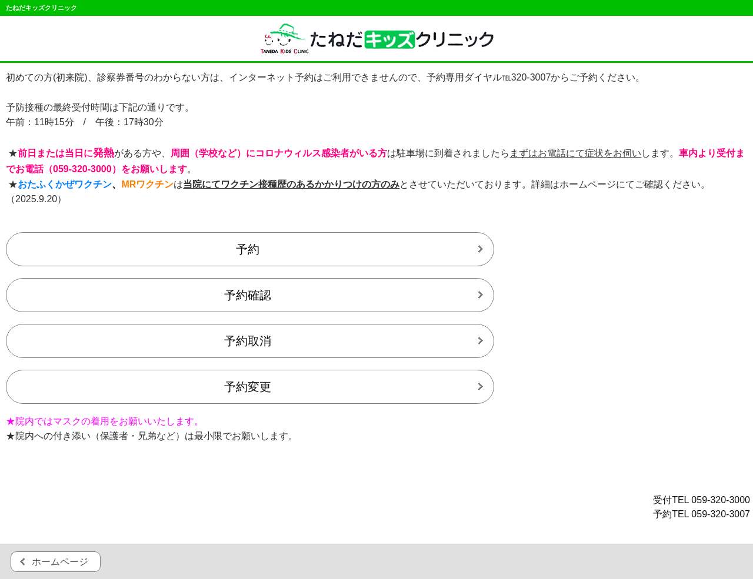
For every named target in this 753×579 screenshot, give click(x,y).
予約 (247, 249)
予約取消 (247, 340)
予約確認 (247, 295)
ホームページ (60, 562)
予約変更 (247, 386)
